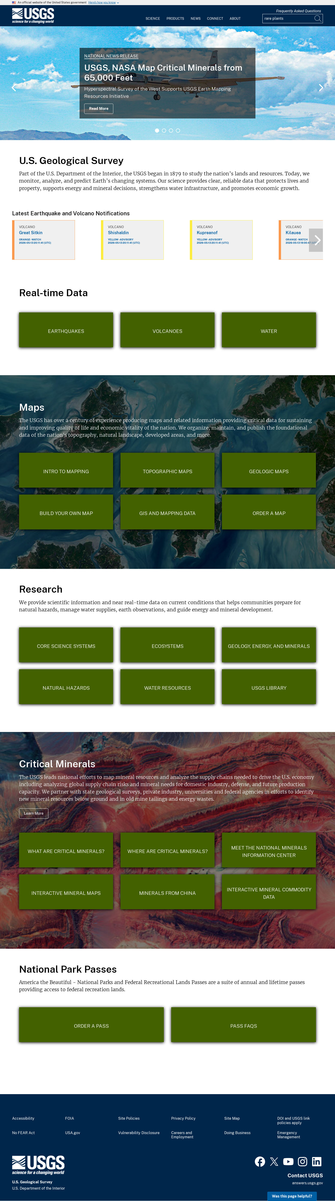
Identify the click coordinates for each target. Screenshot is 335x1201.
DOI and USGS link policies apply (293, 1120)
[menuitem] (152, 16)
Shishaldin (118, 232)
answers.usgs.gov (307, 1183)
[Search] (318, 18)
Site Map (232, 1118)
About (235, 18)
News (196, 18)
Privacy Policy (183, 1118)
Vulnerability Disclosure (139, 1133)
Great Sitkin (31, 232)
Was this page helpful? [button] (292, 1196)
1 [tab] (157, 130)
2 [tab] (164, 130)
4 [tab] (178, 130)
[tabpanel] (167, 83)
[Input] (292, 18)
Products (175, 18)
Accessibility (23, 1118)
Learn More (34, 813)
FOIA (69, 1118)
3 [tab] (171, 130)
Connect (215, 18)
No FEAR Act (23, 1133)
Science (153, 18)
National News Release (111, 56)
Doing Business (237, 1133)
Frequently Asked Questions (298, 11)
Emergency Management (288, 1135)
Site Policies (129, 1118)
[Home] (33, 22)
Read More (98, 108)
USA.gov (72, 1133)
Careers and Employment (182, 1135)
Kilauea (293, 232)
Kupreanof (207, 232)
